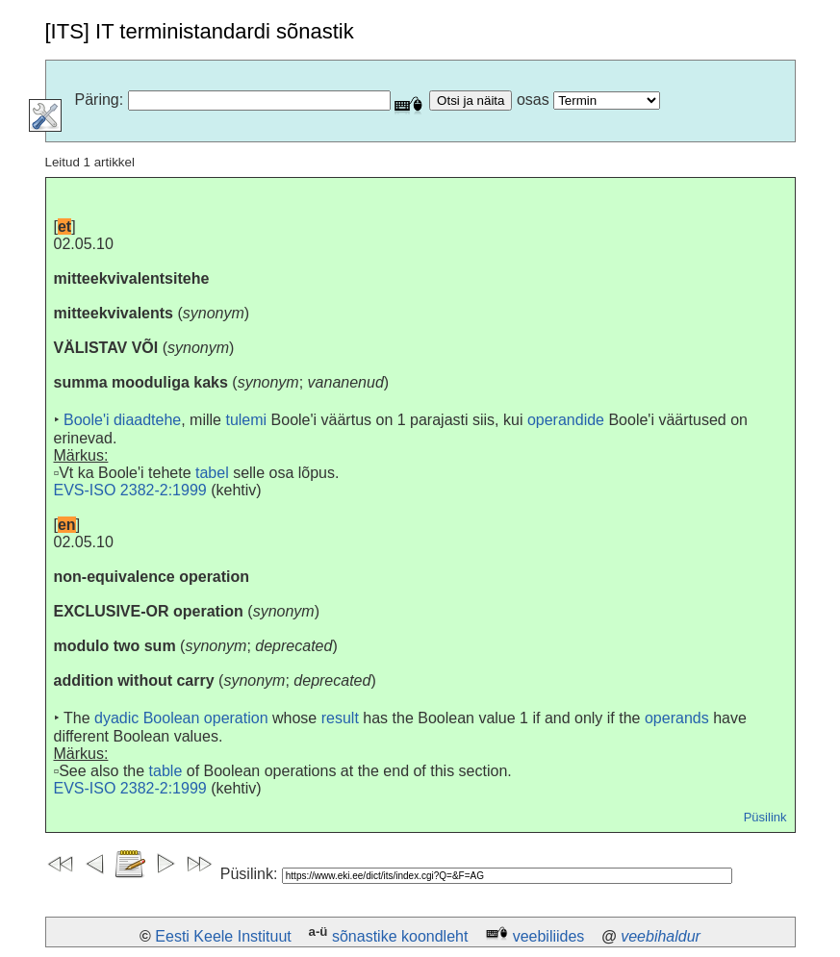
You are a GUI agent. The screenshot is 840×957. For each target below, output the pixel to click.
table (166, 771)
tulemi (246, 420)
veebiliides (549, 936)
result (340, 718)
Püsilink (765, 817)
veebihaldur (660, 936)
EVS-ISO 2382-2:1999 (130, 490)
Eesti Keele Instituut (223, 936)
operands (677, 718)
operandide (565, 420)
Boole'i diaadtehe (122, 420)
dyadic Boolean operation (181, 718)
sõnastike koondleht (400, 936)
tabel (212, 473)
